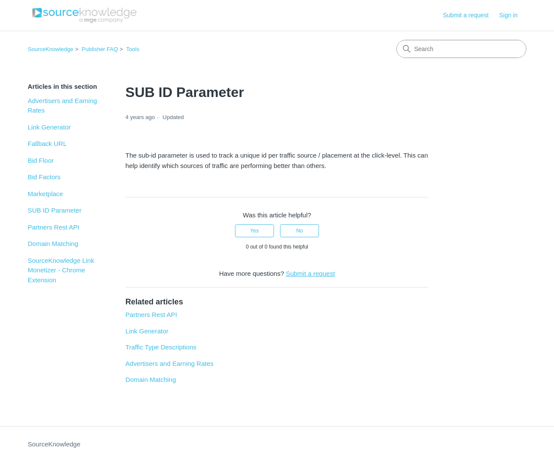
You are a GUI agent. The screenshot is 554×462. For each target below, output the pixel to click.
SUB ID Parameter (54, 210)
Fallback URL (47, 143)
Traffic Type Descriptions (161, 347)
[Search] (461, 49)
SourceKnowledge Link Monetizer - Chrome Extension (61, 270)
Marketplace (45, 193)
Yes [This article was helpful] (254, 231)
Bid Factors (44, 177)
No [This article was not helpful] (299, 231)
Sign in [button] (508, 15)
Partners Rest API (53, 227)
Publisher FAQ (100, 49)
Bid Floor (41, 160)
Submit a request (466, 15)
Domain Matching (53, 243)
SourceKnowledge (51, 49)
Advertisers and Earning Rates (62, 105)
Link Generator (49, 127)
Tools (132, 49)
